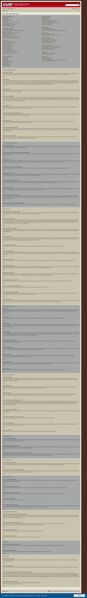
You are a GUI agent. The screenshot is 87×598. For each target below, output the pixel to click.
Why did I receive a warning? (7, 49)
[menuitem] (9, 9)
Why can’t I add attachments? (7, 48)
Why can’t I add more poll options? (8, 45)
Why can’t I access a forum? (7, 47)
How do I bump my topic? (7, 53)
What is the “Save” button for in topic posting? (10, 51)
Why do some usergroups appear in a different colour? (51, 22)
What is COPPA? (5, 18)
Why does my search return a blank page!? (49, 40)
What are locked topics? (7, 64)
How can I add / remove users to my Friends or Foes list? (51, 35)
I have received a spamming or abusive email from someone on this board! (54, 30)
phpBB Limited (32, 559)
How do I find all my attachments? (47, 54)
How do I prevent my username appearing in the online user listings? (14, 30)
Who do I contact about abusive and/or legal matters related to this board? (54, 59)
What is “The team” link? (46, 24)
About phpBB (5, 561)
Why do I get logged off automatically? (9, 24)
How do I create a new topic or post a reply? (10, 41)
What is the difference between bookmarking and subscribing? (52, 46)
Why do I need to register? (7, 17)
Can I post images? (6, 60)
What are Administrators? (46, 17)
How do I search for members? (47, 41)
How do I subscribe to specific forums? (48, 48)
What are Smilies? (6, 59)
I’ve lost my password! (6, 23)
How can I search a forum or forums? (48, 38)
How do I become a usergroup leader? (48, 21)
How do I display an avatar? (7, 35)
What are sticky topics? (6, 63)
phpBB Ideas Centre (51, 567)
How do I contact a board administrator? (48, 60)
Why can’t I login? (5, 21)
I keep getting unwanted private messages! (49, 29)
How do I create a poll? (6, 44)
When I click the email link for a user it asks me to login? (12, 37)
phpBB (36, 175)
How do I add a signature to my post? (9, 43)
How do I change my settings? (8, 29)
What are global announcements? (8, 61)
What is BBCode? (5, 57)
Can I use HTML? (5, 58)
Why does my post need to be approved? (9, 52)
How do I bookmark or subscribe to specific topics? (50, 47)
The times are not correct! (7, 31)
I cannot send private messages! (47, 28)
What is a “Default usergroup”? (47, 23)
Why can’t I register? (6, 19)
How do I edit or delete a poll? (8, 46)
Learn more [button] (44, 595)
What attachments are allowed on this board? (49, 53)
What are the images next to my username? (10, 34)
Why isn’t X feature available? (47, 58)
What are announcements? (7, 62)
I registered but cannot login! (7, 20)
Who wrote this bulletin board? (47, 57)
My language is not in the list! (7, 33)
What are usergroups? (45, 19)
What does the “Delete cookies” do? (8, 25)
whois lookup (5, 574)
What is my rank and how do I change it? (9, 36)
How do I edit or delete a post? (8, 42)
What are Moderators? (45, 18)
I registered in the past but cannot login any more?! (11, 22)
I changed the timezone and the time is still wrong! (11, 32)
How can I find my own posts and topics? (48, 42)
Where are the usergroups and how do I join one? (50, 20)
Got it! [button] (79, 595)
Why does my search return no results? (48, 39)
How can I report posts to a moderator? (9, 50)
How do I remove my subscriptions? (48, 49)
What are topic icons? (6, 65)
